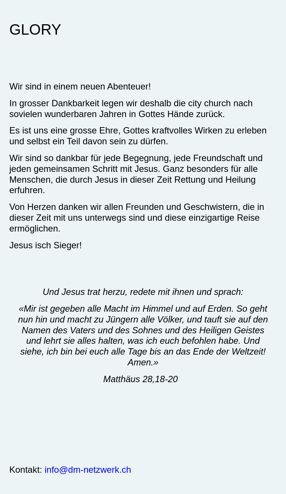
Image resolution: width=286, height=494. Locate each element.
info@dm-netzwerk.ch (88, 470)
